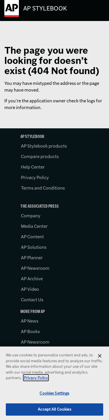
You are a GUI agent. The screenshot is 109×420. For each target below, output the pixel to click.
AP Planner (32, 258)
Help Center (33, 167)
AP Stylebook (45, 8)
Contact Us (32, 300)
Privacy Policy (35, 177)
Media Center (34, 226)
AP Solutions (34, 247)
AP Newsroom (35, 268)
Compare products (40, 156)
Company (30, 216)
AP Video (30, 289)
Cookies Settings (54, 393)
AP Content (32, 237)
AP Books (30, 331)
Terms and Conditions (43, 188)
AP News (29, 321)
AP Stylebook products (44, 146)
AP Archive (32, 279)
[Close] (99, 355)
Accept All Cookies (54, 409)
